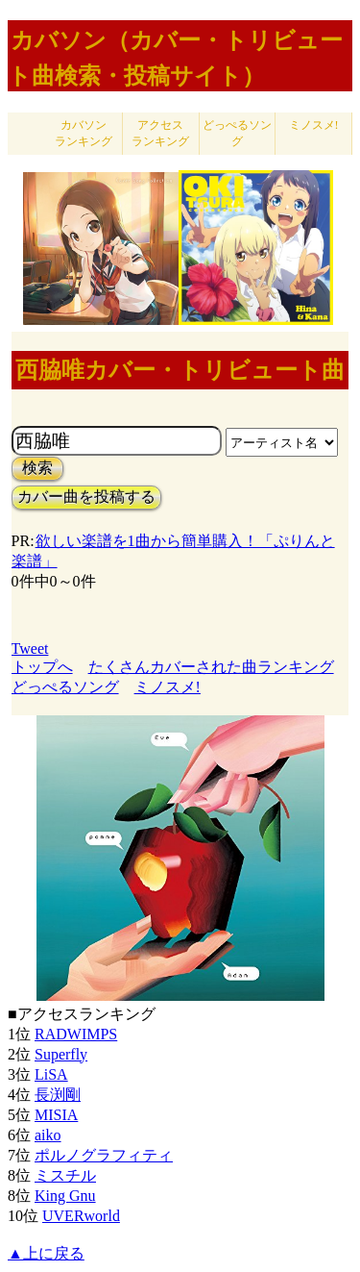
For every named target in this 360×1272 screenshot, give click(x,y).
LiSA (51, 1074)
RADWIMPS (76, 1034)
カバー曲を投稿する (86, 496)
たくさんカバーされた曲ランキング (211, 667)
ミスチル (65, 1175)
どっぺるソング (237, 133)
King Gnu (65, 1195)
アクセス (160, 133)
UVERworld (81, 1216)
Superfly (61, 1054)
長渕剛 (58, 1094)
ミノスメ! (314, 125)
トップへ (42, 667)
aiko (48, 1135)
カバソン (83, 133)
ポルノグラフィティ (104, 1155)
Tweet (30, 648)
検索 (37, 468)
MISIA (56, 1115)
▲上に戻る (46, 1253)
